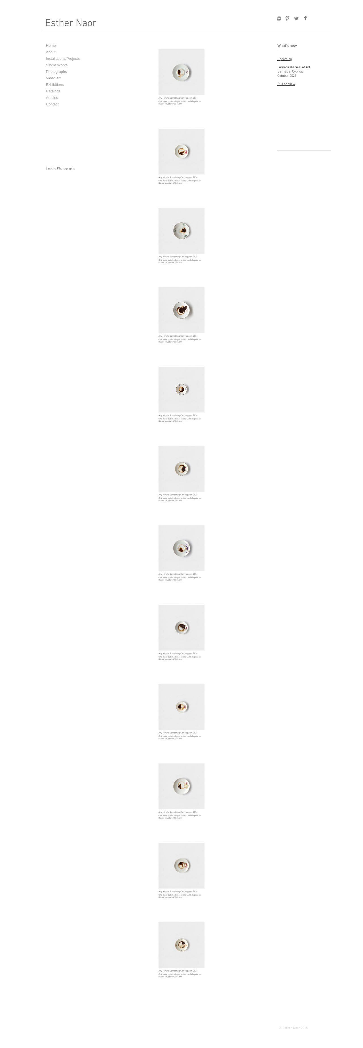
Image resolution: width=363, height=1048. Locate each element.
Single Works (56, 65)
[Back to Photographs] (60, 169)
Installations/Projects (63, 59)
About (51, 52)
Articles (52, 98)
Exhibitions (55, 85)
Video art (53, 78)
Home (51, 46)
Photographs (56, 72)
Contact (52, 104)
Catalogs (53, 91)
